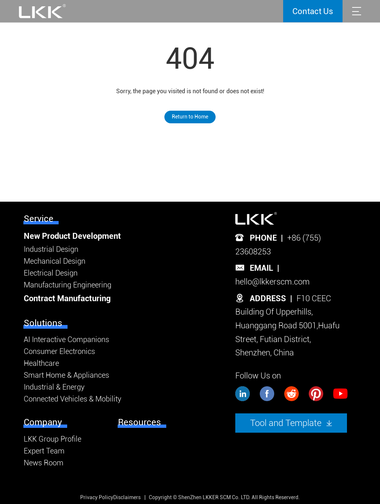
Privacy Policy (96, 497)
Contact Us (312, 11)
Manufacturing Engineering (67, 284)
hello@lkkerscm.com (272, 281)
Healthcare (41, 363)
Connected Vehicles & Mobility (72, 398)
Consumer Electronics (59, 351)
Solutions (43, 323)
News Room (43, 462)
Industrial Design (51, 249)
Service (38, 219)
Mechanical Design (54, 261)
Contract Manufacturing (67, 298)
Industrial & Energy (54, 387)
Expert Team (44, 450)
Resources (139, 422)
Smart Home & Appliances (66, 375)
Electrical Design (51, 273)
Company (43, 422)
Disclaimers (127, 497)
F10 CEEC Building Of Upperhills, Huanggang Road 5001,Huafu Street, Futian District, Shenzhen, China (287, 326)
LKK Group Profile (52, 439)
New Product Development (72, 236)
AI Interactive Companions (66, 339)
